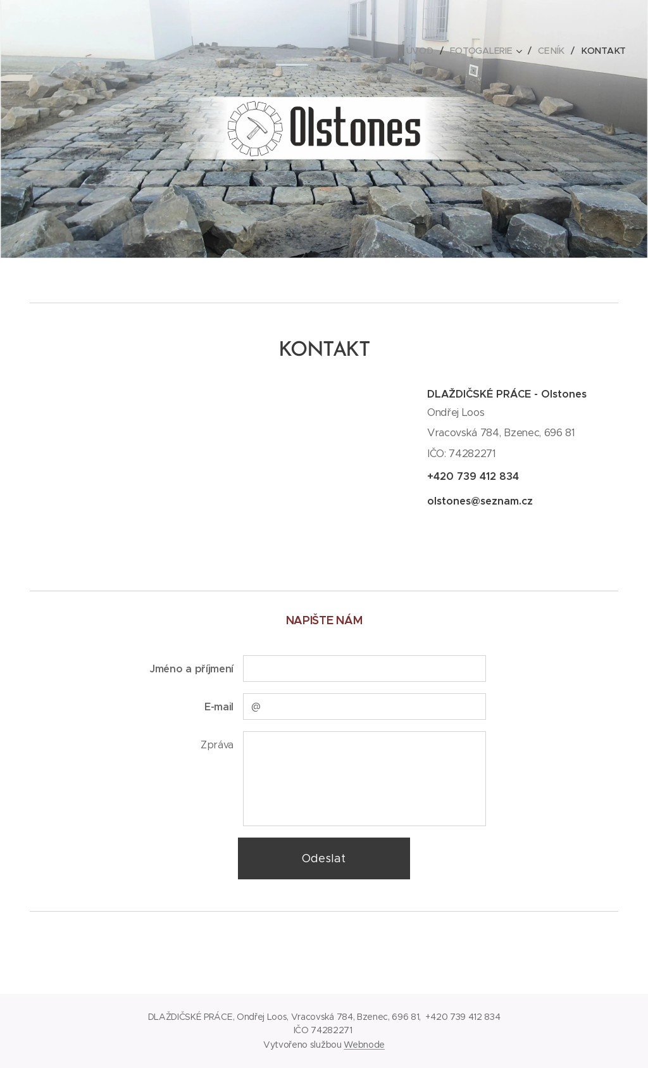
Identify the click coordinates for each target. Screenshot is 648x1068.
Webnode (364, 1044)
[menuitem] (425, 50)
